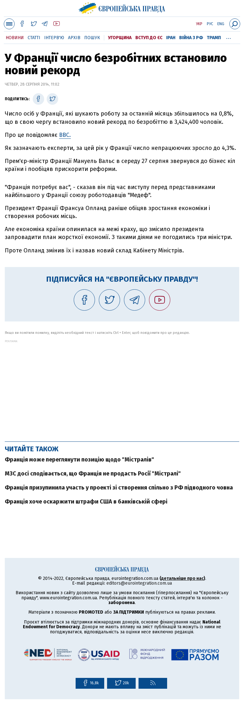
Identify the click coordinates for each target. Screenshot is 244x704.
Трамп (214, 37)
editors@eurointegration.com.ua (139, 583)
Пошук (92, 37)
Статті (34, 37)
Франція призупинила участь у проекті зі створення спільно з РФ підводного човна (119, 487)
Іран (170, 37)
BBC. (65, 134)
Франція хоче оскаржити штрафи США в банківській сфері (86, 501)
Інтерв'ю (54, 37)
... (228, 36)
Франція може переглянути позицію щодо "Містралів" (79, 459)
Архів (74, 37)
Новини (15, 37)
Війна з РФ (191, 37)
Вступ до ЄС (148, 37)
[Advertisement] (122, 387)
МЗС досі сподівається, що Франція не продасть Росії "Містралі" (93, 473)
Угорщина (120, 37)
